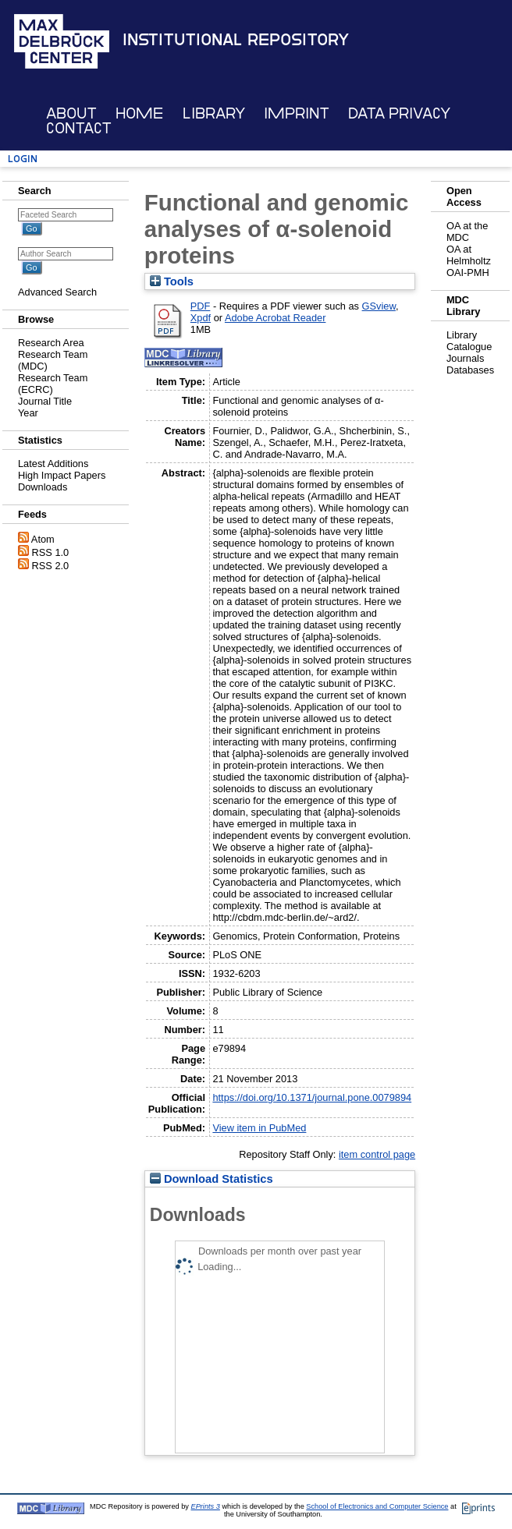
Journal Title (45, 401)
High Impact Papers (61, 475)
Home (139, 113)
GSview (379, 306)
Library (214, 113)
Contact (79, 128)
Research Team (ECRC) (52, 383)
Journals (465, 358)
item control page (377, 1154)
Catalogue (469, 346)
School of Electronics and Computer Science (377, 1506)
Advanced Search (57, 292)
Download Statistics (211, 1179)
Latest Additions (53, 463)
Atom (43, 539)
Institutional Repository (236, 40)
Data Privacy (399, 113)
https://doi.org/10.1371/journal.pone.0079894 (311, 1097)
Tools (172, 281)
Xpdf (200, 318)
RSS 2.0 (50, 566)
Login (22, 159)
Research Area (51, 343)
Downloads (42, 487)
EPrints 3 (205, 1506)
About (71, 113)
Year (28, 413)
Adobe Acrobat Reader (275, 318)
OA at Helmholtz (468, 255)
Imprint (296, 113)
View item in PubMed (259, 1128)
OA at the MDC (467, 231)
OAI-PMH (467, 272)
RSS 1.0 (50, 552)
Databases (470, 370)
